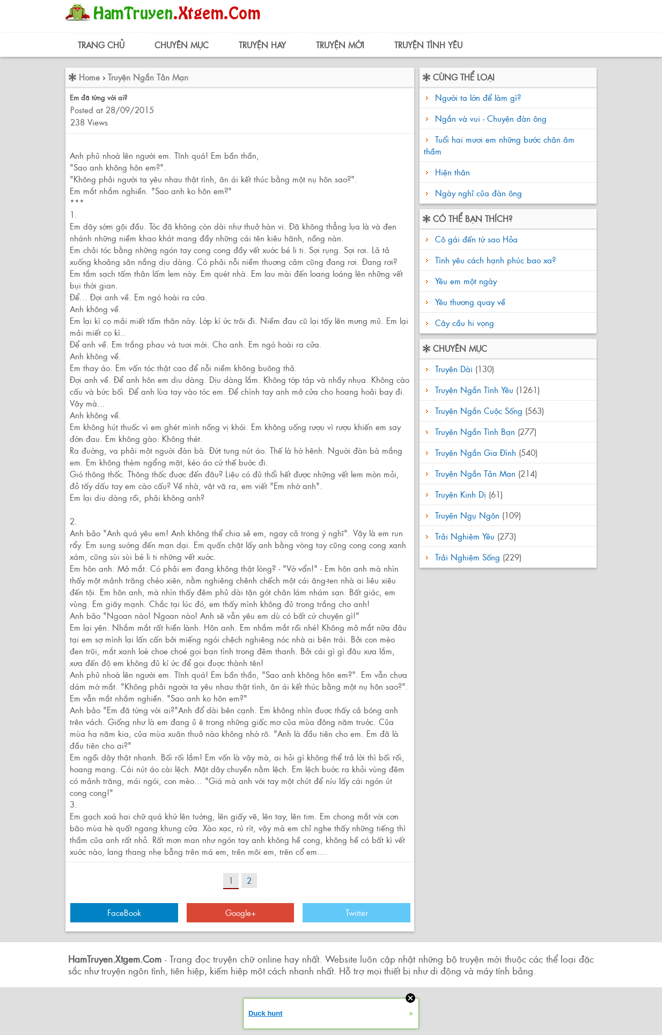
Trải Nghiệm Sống (467, 557)
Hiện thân (452, 172)
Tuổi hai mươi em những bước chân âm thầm (499, 145)
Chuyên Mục (182, 45)
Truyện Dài (454, 369)
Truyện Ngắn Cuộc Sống (479, 410)
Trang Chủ (101, 45)
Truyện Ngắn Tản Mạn (148, 77)
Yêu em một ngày (464, 281)
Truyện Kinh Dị (460, 494)
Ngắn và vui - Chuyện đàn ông (491, 118)
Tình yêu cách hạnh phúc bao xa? (494, 260)
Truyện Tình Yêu (428, 45)
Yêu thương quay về (468, 301)
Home (89, 77)
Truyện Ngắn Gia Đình (475, 452)
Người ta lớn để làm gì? (478, 97)
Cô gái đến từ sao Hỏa (475, 239)
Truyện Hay (262, 45)
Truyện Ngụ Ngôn (467, 515)
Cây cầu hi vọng (463, 322)
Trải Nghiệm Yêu (465, 536)
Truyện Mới (340, 45)
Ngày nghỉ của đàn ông (478, 193)
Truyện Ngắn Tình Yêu (474, 389)
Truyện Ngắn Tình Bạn (475, 431)
